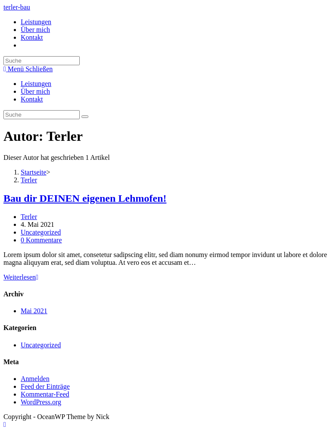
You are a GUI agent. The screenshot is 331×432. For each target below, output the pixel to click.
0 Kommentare (41, 240)
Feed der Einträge (45, 386)
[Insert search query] (41, 114)
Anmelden (35, 378)
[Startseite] (34, 172)
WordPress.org (41, 402)
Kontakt (32, 99)
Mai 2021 (34, 310)
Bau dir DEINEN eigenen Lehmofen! (84, 198)
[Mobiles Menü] (28, 69)
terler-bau (16, 7)
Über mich (35, 91)
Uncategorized (41, 232)
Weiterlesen (20, 277)
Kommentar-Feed (45, 394)
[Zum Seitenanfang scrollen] (4, 424)
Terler (29, 216)
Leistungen (36, 83)
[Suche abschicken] (84, 116)
